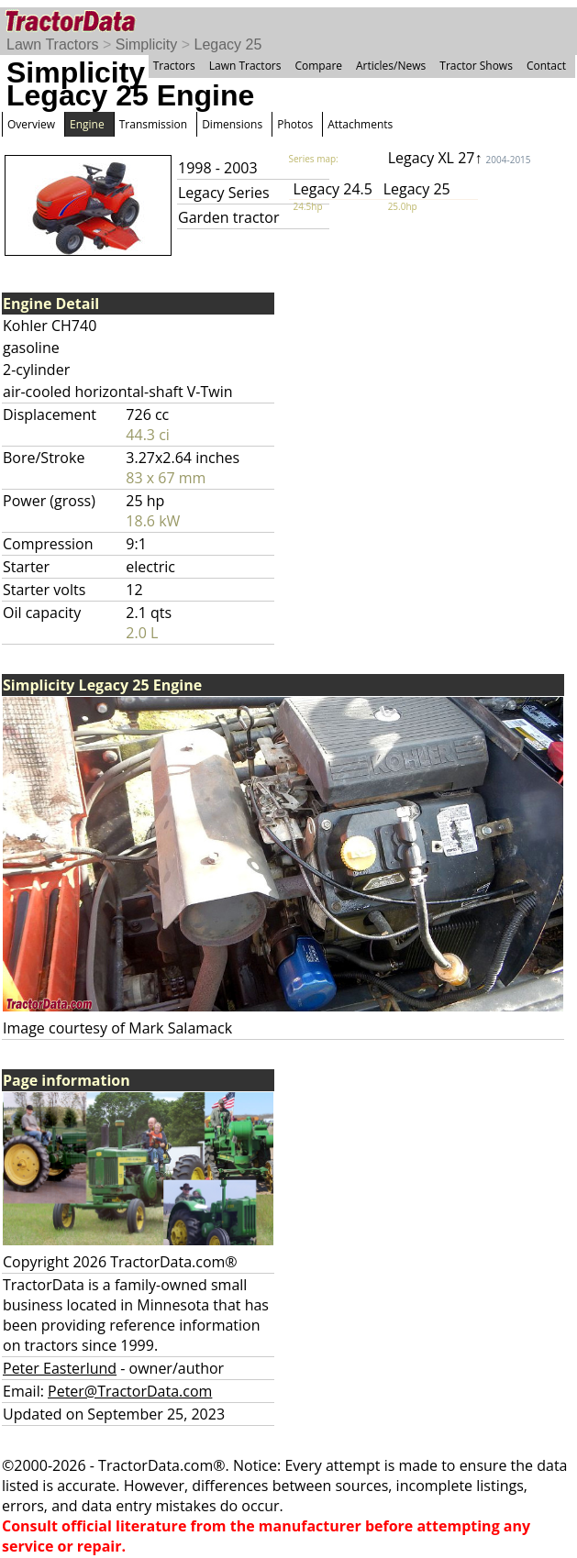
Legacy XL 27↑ (459, 158)
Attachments (360, 124)
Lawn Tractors (52, 44)
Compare (318, 65)
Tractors (174, 65)
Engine (87, 124)
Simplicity (147, 44)
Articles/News (391, 65)
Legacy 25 (228, 44)
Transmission (153, 124)
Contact (546, 65)
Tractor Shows (476, 65)
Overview (31, 124)
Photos (295, 124)
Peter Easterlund (60, 1368)
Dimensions (232, 124)
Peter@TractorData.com (130, 1391)
